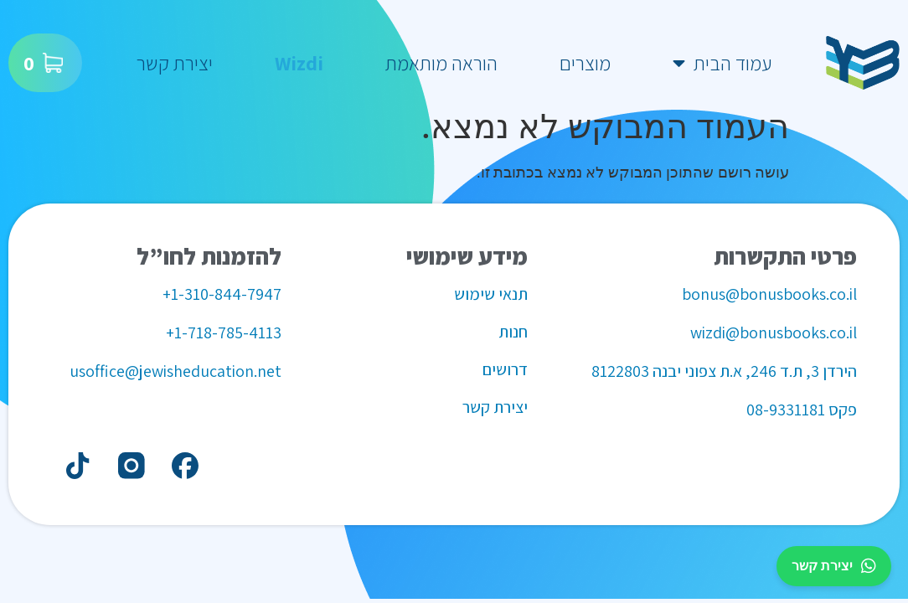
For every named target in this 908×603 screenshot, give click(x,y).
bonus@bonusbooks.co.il (769, 294)
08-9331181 (785, 409)
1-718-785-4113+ (223, 332)
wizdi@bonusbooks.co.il (773, 332)
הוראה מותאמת (441, 62)
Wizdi (299, 62)
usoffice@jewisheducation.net (175, 371)
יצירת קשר (175, 62)
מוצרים (585, 62)
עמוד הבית (722, 62)
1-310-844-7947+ (222, 294)
